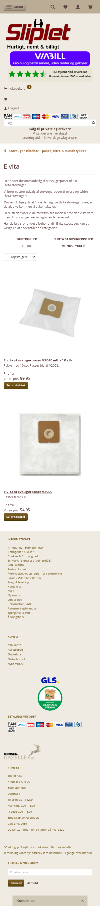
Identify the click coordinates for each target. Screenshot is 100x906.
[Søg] (93, 123)
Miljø (11, 591)
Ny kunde (14, 595)
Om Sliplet (15, 600)
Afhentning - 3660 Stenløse (25, 547)
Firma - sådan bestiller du (24, 578)
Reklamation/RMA (20, 604)
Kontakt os (15, 586)
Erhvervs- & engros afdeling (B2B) (29, 560)
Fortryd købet (17, 569)
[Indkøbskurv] (50, 88)
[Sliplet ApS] (38, 32)
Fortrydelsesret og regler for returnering (35, 573)
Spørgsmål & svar (19, 612)
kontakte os (47, 206)
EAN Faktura (16, 565)
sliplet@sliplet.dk (27, 817)
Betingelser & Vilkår (21, 552)
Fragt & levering (18, 582)
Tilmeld (16, 883)
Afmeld (32, 883)
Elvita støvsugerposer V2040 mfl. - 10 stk (38, 360)
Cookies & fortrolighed (23, 556)
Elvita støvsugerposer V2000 (28, 491)
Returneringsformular (22, 608)
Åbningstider (16, 617)
